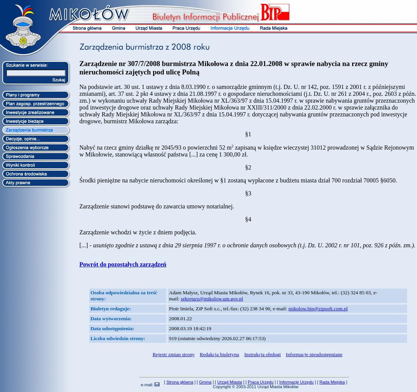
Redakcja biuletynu (219, 354)
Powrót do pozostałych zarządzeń (122, 264)
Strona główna (179, 382)
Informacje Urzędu (296, 382)
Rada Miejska (332, 382)
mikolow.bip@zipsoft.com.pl (318, 308)
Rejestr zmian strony (174, 354)
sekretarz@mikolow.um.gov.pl (212, 299)
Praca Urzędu (261, 382)
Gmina (205, 382)
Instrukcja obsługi (262, 354)
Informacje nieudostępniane (314, 354)
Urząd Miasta (229, 382)
